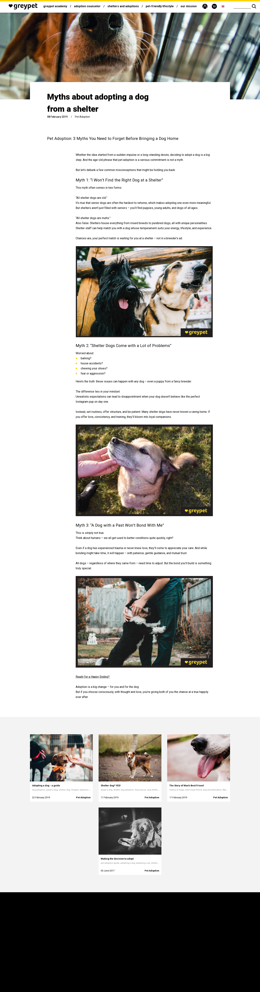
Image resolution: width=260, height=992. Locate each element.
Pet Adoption (82, 116)
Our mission (189, 6)
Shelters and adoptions (123, 6)
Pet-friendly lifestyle (160, 6)
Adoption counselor (87, 6)
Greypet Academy (55, 6)
